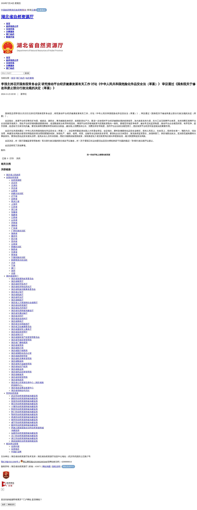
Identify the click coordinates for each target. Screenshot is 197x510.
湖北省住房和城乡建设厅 (22, 311)
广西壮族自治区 (18, 231)
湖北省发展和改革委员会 (22, 279)
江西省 (14, 217)
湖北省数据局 (17, 361)
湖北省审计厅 (17, 334)
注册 (34, 10)
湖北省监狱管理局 (19, 377)
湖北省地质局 (17, 380)
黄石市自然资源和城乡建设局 (24, 404)
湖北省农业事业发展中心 (22, 388)
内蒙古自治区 (17, 193)
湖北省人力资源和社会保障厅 (24, 303)
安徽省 (14, 212)
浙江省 (14, 209)
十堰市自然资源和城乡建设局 (24, 406)
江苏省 (14, 207)
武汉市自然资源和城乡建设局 (24, 396)
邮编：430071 (35, 466)
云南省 (14, 244)
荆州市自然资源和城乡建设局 (24, 409)
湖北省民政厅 (17, 295)
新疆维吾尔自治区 (19, 260)
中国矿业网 (16, 452)
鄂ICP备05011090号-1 (10, 462)
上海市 (14, 204)
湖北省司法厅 (17, 297)
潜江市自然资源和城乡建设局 (24, 438)
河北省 (14, 188)
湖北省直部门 (12, 276)
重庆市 (14, 236)
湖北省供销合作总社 (20, 390)
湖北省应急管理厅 (19, 332)
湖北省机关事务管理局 (21, 358)
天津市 (14, 185)
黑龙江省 (15, 201)
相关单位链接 (12, 444)
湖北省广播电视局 (19, 342)
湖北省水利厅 (17, 316)
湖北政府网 (17, 10)
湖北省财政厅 (17, 300)
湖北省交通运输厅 (19, 313)
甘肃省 (14, 252)
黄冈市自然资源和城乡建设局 (24, 420)
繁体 (24, 10)
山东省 (14, 220)
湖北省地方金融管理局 (21, 364)
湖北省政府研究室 (19, 356)
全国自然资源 (12, 177)
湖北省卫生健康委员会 (21, 327)
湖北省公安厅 (17, 292)
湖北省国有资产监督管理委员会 (25, 337)
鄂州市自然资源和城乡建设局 (24, 414)
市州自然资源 (12, 393)
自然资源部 (16, 180)
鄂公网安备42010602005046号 (35, 462)
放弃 (3, 504)
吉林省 (14, 199)
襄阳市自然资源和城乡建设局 (24, 398)
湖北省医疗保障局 (19, 350)
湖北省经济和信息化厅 (21, 287)
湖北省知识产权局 (19, 366)
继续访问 (11, 504)
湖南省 (14, 225)
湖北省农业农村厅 (19, 319)
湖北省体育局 (17, 345)
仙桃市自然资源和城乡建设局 (24, 433)
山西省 (14, 191)
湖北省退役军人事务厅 (21, 329)
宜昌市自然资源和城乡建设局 (24, 401)
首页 (13, 78)
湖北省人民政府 (13, 175)
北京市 (14, 183)
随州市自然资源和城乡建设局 (24, 425)
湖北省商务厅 (17, 321)
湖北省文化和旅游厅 (20, 324)
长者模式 (41, 10)
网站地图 (46, 466)
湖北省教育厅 (17, 281)
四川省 (14, 239)
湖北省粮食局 (17, 374)
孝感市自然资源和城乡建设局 (24, 417)
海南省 (14, 233)
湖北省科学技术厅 (19, 284)
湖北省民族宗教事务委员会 (23, 289)
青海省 (14, 255)
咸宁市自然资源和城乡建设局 (24, 422)
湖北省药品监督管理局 (21, 372)
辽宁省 (14, 196)
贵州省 (14, 241)
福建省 (14, 215)
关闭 (18, 158)
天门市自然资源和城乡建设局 (24, 436)
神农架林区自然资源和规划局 (24, 441)
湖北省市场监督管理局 (21, 340)
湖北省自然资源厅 (17, 16)
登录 (29, 10)
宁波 (13, 265)
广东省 (14, 228)
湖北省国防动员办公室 (21, 353)
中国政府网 (6, 10)
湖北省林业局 (17, 369)
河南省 (14, 223)
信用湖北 (15, 449)
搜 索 (27, 73)
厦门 (13, 268)
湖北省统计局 (17, 348)
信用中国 (15, 446)
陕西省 (14, 249)
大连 (13, 263)
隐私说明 (56, 466)
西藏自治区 (16, 247)
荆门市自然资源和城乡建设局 (24, 412)
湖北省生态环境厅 (19, 308)
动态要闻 (30, 78)
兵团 (13, 273)
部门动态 (20, 78)
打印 (12, 158)
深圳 (13, 271)
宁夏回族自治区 (18, 257)
